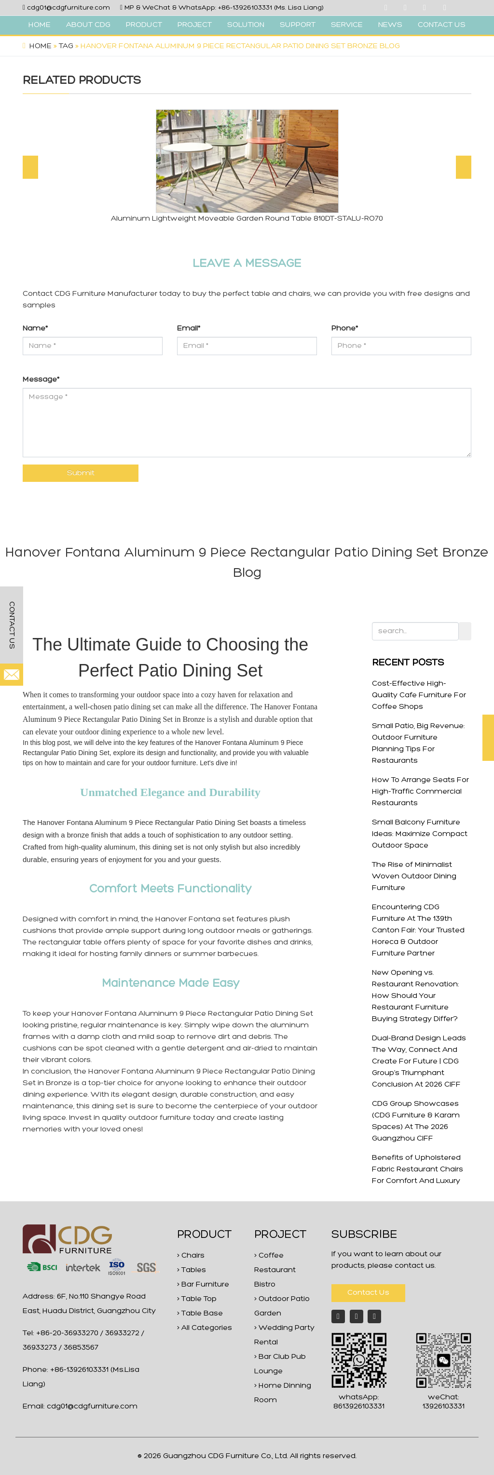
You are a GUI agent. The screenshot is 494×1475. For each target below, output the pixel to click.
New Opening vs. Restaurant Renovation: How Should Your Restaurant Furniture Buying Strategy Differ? (415, 996)
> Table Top (197, 1299)
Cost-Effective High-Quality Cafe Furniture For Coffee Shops (419, 695)
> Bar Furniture (203, 1285)
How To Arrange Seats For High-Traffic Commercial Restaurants (420, 791)
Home (40, 46)
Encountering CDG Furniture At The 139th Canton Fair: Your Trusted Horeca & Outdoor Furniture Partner (418, 930)
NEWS (390, 25)
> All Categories (204, 1328)
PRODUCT (144, 25)
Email (188, 328)
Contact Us (368, 1293)
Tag (66, 46)
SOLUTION (245, 25)
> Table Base (200, 1313)
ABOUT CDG (88, 25)
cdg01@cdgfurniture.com (68, 8)
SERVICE (347, 25)
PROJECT (195, 25)
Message (41, 380)
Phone (344, 328)
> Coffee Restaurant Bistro (275, 1270)
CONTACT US (442, 25)
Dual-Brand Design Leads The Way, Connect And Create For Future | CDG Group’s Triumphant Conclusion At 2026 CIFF (419, 1062)
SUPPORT (298, 25)
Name (35, 328)
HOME (39, 25)
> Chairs (191, 1256)
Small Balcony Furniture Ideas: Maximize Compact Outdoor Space (419, 834)
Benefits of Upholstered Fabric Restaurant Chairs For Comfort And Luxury (417, 1169)
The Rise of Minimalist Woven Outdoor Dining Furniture (414, 876)
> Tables (191, 1270)
